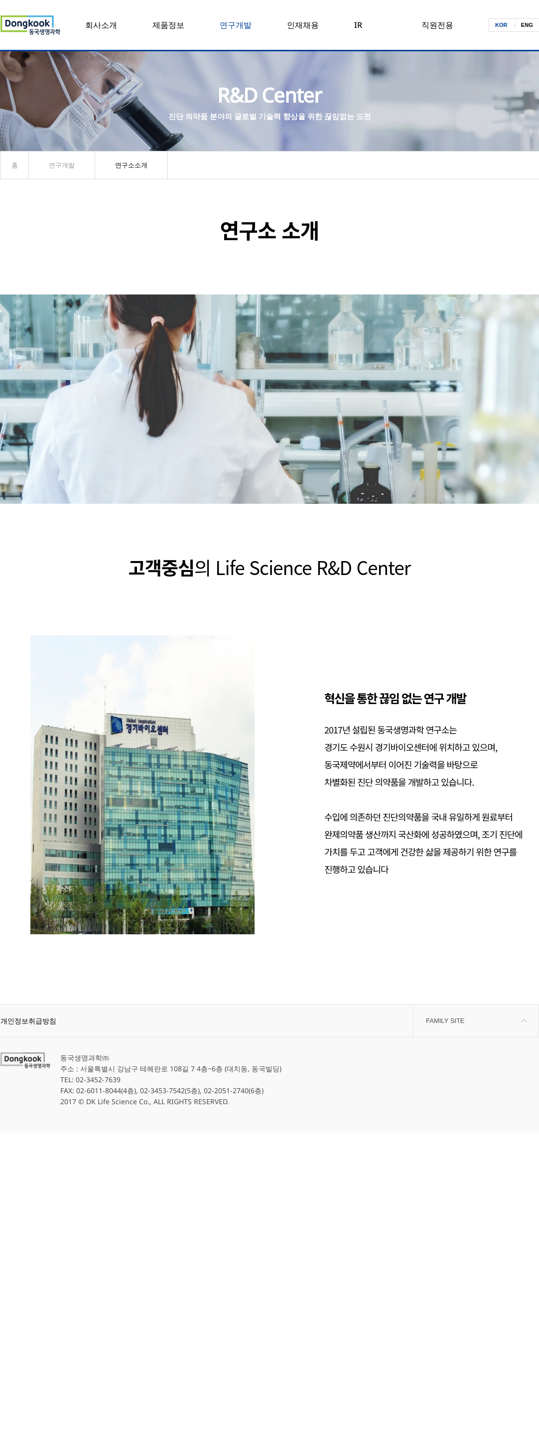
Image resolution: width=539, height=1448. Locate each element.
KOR (501, 25)
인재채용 (303, 24)
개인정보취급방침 (28, 1020)
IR (358, 24)
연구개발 (236, 24)
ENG (527, 25)
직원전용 (437, 24)
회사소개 (101, 24)
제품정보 (168, 24)
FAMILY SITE (445, 1020)
